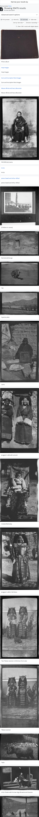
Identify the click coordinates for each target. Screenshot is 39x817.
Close (9, 6)
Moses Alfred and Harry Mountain (11, 88)
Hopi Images (5, 67)
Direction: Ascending (31, 22)
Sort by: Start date (18, 22)
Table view (32, 19)
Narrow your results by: (19, 2)
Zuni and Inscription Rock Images (11, 77)
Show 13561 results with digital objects (27, 26)
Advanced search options (10, 15)
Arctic (3, 166)
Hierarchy (15, 19)
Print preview (5, 19)
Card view (24, 19)
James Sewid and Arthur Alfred (10, 177)
